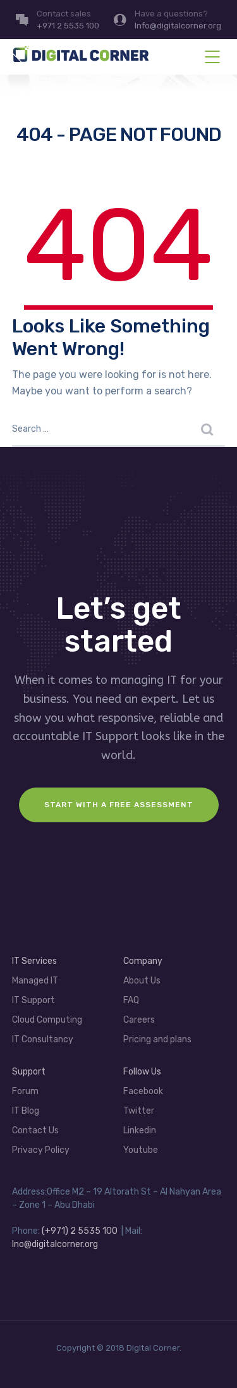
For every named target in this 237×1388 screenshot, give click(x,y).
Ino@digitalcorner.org (55, 1244)
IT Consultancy (42, 1039)
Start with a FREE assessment (118, 804)
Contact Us (35, 1130)
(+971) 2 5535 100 (80, 1231)
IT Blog (25, 1110)
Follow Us (142, 1071)
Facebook (143, 1091)
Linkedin (139, 1130)
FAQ (131, 1000)
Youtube (140, 1150)
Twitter (138, 1110)
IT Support (33, 1000)
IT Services (34, 961)
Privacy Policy (41, 1150)
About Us (142, 980)
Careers (139, 1019)
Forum (25, 1091)
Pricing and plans (157, 1039)
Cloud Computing (47, 1019)
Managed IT (35, 980)
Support (29, 1071)
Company (142, 961)
